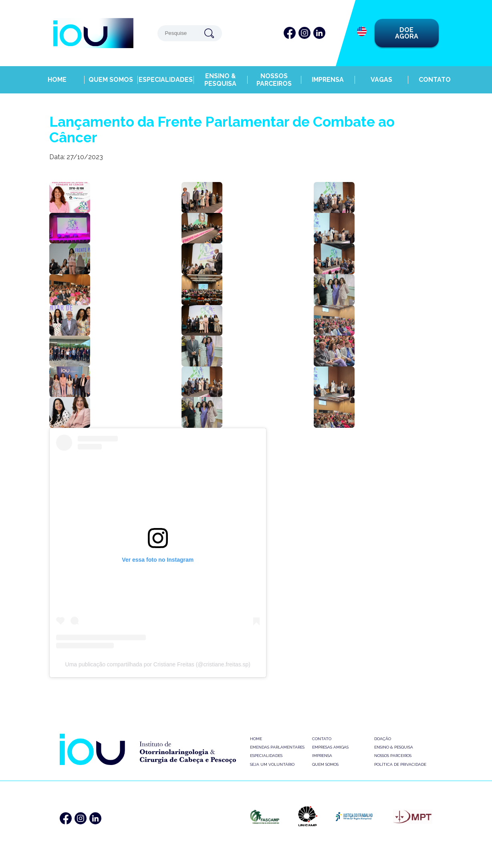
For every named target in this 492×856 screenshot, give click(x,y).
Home (57, 75)
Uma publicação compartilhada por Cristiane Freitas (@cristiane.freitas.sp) (157, 664)
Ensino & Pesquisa (219, 75)
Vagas (381, 75)
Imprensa (327, 75)
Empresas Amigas (330, 747)
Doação (382, 739)
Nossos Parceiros (273, 75)
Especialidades (165, 75)
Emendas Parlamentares (277, 747)
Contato (435, 75)
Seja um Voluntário (272, 764)
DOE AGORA (406, 33)
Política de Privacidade (400, 764)
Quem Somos (111, 75)
